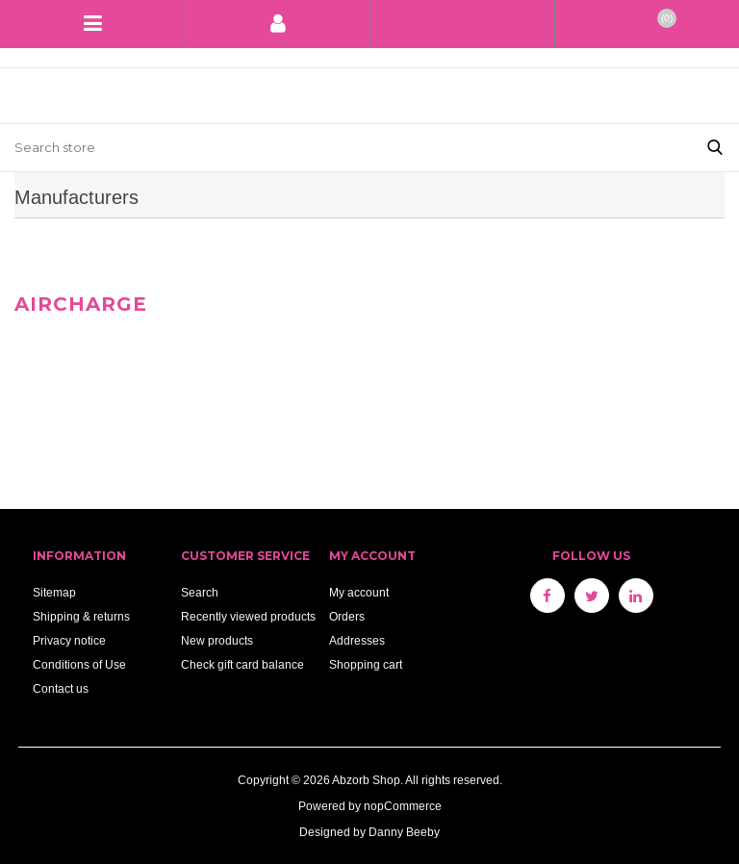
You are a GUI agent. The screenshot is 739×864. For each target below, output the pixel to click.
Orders (347, 616)
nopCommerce (403, 806)
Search (199, 592)
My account (359, 592)
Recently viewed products (248, 616)
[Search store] (345, 147)
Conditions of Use (79, 664)
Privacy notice (69, 640)
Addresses (357, 640)
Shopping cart (365, 664)
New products (217, 640)
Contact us (61, 688)
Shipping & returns (81, 616)
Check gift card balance (242, 664)
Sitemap (54, 592)
